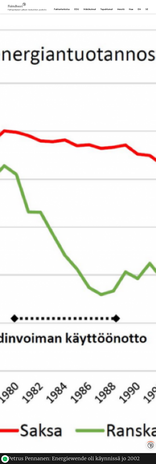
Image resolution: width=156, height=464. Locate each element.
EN (139, 9)
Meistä (120, 9)
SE (146, 9)
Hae (131, 9)
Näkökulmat (89, 9)
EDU (76, 9)
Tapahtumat (106, 9)
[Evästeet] (5, 459)
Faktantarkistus (62, 9)
